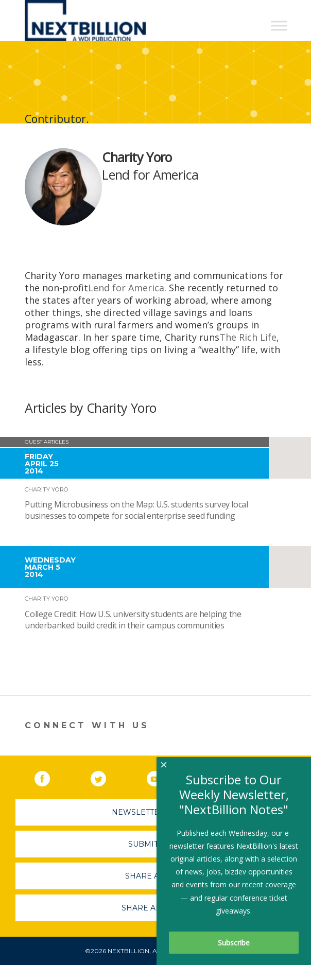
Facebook (49, 776)
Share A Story (155, 876)
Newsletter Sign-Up (156, 812)
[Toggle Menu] (279, 25)
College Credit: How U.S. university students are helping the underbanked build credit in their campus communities (133, 619)
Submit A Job (155, 844)
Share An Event (155, 908)
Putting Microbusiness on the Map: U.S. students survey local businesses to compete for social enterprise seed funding (136, 510)
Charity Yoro (46, 489)
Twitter (105, 776)
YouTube (161, 776)
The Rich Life (248, 337)
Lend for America (126, 288)
